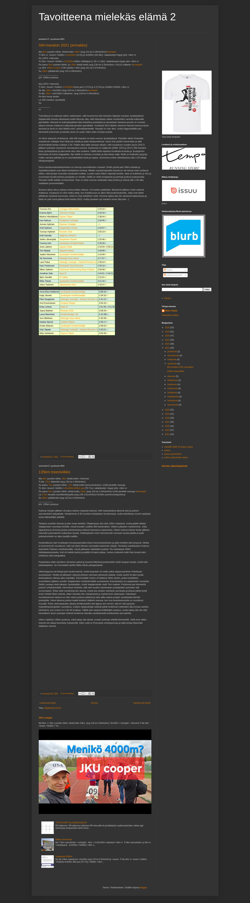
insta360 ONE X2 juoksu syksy (178, 447)
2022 (167, 344)
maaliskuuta (173, 396)
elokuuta (171, 376)
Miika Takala (171, 311)
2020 (167, 410)
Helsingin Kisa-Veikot (69, 258)
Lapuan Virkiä (65, 247)
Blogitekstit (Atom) (52, 708)
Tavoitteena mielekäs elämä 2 (107, 17)
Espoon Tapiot (65, 216)
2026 (167, 327)
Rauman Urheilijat (67, 224)
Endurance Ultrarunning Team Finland (76, 269)
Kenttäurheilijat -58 (69, 314)
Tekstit (168, 270)
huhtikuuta (172, 392)
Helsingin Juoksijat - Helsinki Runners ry (77, 262)
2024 (167, 335)
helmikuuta (172, 400)
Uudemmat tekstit (48, 703)
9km (64, 478)
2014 (167, 434)
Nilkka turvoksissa (63, 839)
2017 (167, 422)
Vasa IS (62, 273)
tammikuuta (173, 405)
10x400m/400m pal (74, 488)
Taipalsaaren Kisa (67, 284)
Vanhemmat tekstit (141, 703)
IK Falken (63, 277)
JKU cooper (45, 717)
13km (73, 64)
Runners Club (65, 232)
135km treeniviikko (54, 472)
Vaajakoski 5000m (63, 856)
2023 (167, 340)
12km (48, 90)
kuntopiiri (111, 51)
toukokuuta (172, 388)
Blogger (143, 887)
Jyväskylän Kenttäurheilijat (71, 243)
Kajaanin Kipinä (66, 250)
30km (45, 498)
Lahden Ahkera (68, 322)
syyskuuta (172, 363)
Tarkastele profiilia (170, 315)
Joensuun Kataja (67, 213)
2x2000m (71, 55)
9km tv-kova (54, 67)
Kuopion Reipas (68, 303)
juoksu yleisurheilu (172, 454)
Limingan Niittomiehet (69, 209)
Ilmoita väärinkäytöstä (174, 466)
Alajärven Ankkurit (67, 235)
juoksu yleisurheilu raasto (176, 457)
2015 (167, 430)
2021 (167, 348)
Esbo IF (64, 307)
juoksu (167, 450)
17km (47, 481)
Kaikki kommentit (173, 275)
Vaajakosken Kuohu (68, 228)
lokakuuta (172, 359)
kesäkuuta (172, 384)
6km (44, 51)
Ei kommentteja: (67, 457)
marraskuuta (173, 355)
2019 (167, 414)
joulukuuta (172, 351)
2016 (167, 426)
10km (77, 51)
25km (45, 71)
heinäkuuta (172, 380)
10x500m (69, 61)
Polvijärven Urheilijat (68, 220)
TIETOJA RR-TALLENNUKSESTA (71, 822)
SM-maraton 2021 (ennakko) (63, 45)
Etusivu (94, 703)
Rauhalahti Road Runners (71, 266)
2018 (167, 418)
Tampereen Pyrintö (68, 239)
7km (50, 485)
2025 (167, 331)
